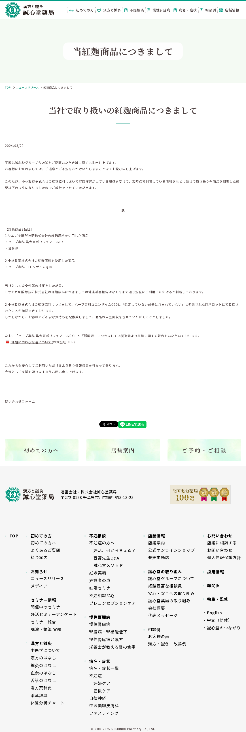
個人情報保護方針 (224, 557)
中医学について (45, 650)
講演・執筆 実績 (46, 629)
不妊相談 (134, 10)
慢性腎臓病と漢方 (106, 639)
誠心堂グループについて (171, 578)
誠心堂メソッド (106, 565)
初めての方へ (43, 542)
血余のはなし (43, 673)
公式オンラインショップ (171, 550)
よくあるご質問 (45, 550)
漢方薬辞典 (41, 688)
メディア (39, 586)
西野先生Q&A (104, 558)
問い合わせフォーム (20, 401)
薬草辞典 (39, 695)
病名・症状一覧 (104, 668)
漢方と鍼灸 (109, 10)
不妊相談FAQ (101, 595)
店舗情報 (229, 10)
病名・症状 (185, 10)
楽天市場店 (158, 557)
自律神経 (97, 698)
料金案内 (39, 557)
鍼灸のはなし (43, 665)
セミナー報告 (43, 622)
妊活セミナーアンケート (54, 614)
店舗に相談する (222, 542)
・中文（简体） (217, 620)
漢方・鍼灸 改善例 (167, 644)
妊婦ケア (99, 683)
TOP (8, 87)
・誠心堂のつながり (222, 627)
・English (212, 612)
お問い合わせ (220, 550)
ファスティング (104, 713)
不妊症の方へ (102, 542)
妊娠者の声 (99, 580)
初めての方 (81, 10)
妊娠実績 (97, 572)
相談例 (208, 10)
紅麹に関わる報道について (28, 342)
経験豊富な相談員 (165, 586)
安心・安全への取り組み (171, 593)
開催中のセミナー (48, 607)
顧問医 (213, 585)
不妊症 (95, 675)
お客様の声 (158, 636)
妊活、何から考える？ (112, 550)
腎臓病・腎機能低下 (108, 631)
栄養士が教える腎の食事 (112, 647)
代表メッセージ (163, 615)
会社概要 (156, 608)
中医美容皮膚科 (104, 705)
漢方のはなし (43, 657)
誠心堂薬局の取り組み (169, 600)
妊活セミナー (102, 588)
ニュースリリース (27, 87)
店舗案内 (156, 542)
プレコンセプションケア (112, 603)
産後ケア (99, 691)
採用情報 (215, 572)
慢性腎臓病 (158, 10)
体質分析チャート (48, 703)
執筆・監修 (217, 599)
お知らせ (39, 571)
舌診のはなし (43, 680)
